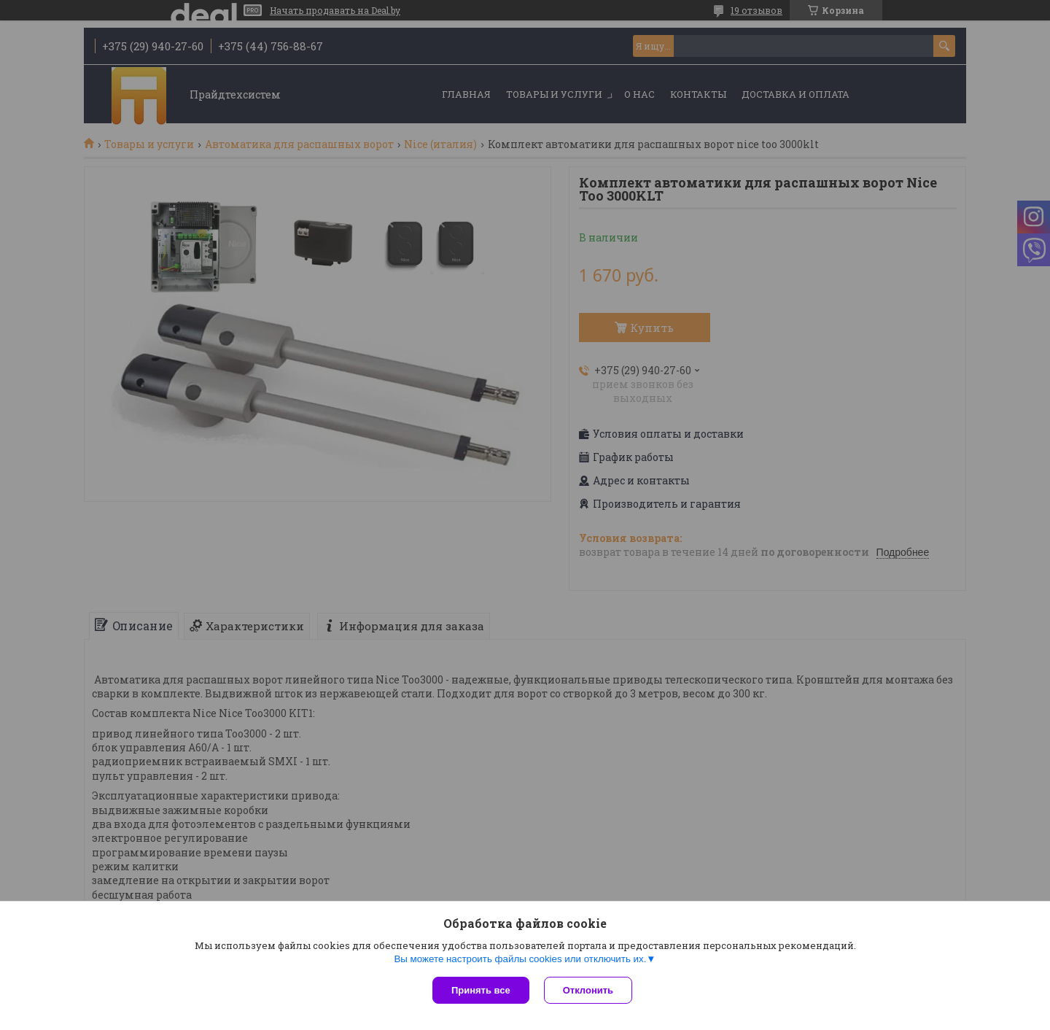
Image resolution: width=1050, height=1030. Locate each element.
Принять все (480, 990)
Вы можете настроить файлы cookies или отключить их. (520, 958)
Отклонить (588, 990)
